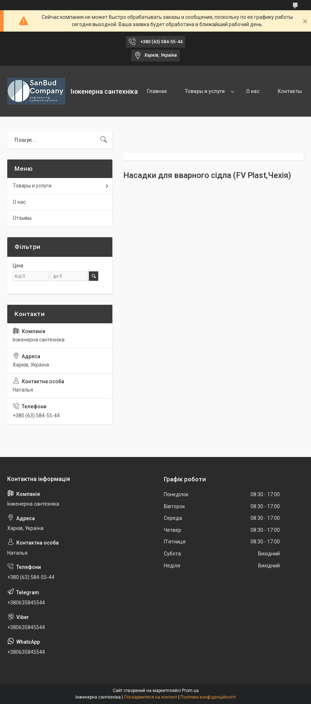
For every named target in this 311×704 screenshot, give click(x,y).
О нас (253, 91)
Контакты (290, 91)
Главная (157, 91)
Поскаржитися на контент (150, 697)
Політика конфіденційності (208, 697)
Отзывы (22, 218)
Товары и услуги (205, 91)
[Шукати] (103, 140)
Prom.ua (190, 690)
